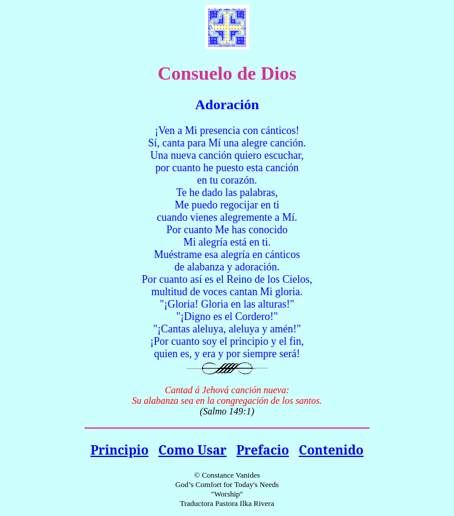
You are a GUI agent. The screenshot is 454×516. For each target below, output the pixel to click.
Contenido (331, 449)
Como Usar (192, 449)
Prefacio (262, 449)
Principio (119, 449)
